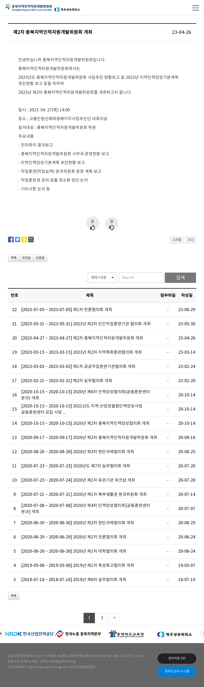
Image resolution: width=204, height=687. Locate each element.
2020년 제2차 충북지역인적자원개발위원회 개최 (115, 437)
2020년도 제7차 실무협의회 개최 (101, 466)
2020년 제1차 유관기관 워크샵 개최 (104, 480)
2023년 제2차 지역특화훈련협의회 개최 (107, 352)
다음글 (40, 258)
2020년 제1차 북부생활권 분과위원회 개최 (110, 494)
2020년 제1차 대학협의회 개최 (99, 551)
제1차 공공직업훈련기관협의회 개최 (104, 366)
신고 (190, 240)
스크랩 (177, 240)
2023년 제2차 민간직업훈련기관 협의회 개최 (112, 324)
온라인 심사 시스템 (177, 671)
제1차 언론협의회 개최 (92, 309)
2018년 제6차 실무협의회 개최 (99, 579)
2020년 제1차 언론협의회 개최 (99, 537)
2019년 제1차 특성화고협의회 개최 (103, 565)
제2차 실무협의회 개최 (92, 381)
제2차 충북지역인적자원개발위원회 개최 (108, 338)
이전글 (26, 258)
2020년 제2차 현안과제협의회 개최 (103, 523)
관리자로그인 (176, 658)
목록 (14, 258)
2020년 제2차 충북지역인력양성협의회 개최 (111, 423)
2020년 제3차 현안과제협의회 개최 (103, 452)
